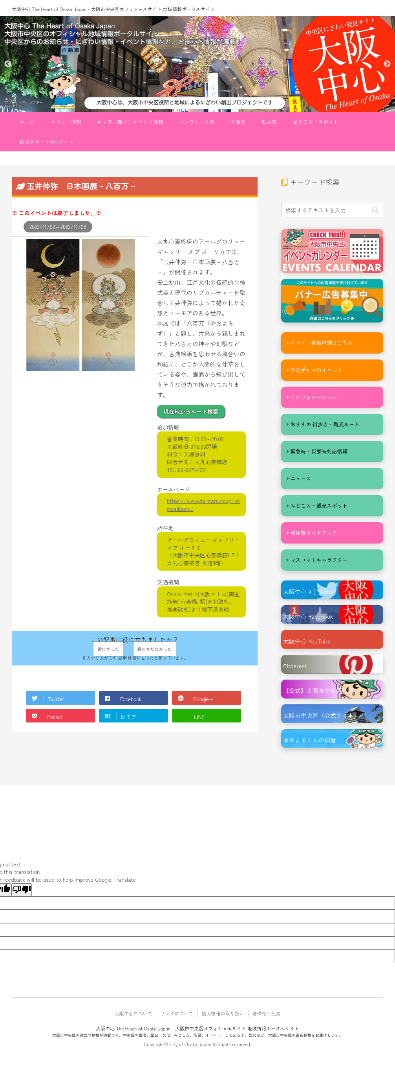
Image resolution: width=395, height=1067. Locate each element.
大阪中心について (133, 1017)
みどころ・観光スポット (318, 508)
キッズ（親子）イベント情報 (130, 121)
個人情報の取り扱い (223, 1017)
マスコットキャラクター (318, 563)
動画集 (269, 121)
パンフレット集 (197, 121)
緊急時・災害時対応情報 (318, 453)
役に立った (108, 649)
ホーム (27, 121)
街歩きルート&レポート (47, 141)
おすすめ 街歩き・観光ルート (324, 425)
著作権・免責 (266, 1017)
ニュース (300, 480)
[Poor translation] (21, 893)
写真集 (238, 121)
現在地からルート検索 (190, 411)
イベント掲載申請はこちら (320, 342)
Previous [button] (8, 64)
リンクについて (176, 1017)
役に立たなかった (154, 649)
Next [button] (387, 64)
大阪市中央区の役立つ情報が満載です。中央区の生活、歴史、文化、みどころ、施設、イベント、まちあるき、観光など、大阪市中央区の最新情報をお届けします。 (197, 1038)
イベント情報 (66, 121)
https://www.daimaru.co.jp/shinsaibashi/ (203, 504)
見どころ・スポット (315, 121)
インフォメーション (313, 398)
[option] (197, 64)
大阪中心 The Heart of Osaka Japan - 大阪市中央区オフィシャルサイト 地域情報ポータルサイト (113, 9)
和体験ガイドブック (313, 535)
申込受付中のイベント (315, 370)
